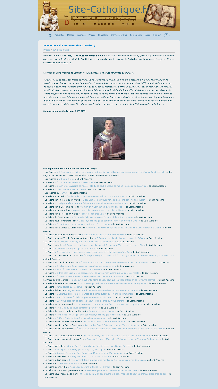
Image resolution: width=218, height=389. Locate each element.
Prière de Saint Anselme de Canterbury (69, 45)
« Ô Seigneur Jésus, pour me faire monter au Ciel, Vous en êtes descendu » (91, 204)
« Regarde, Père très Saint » (92, 214)
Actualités (59, 35)
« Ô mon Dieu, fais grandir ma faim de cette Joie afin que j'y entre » (99, 346)
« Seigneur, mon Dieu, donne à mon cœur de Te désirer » (98, 211)
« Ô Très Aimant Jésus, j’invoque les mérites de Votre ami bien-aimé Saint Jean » (106, 360)
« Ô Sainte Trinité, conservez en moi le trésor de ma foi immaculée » (116, 336)
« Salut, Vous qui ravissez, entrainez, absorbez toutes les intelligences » (113, 284)
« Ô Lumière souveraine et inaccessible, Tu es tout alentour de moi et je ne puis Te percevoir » (101, 186)
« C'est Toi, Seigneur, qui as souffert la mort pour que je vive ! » (108, 221)
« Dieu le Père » (67, 179)
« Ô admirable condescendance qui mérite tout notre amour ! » (96, 197)
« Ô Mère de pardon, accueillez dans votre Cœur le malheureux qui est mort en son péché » (120, 329)
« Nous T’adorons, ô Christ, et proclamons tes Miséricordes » (84, 298)
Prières (91, 35)
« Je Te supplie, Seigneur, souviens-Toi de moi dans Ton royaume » (102, 218)
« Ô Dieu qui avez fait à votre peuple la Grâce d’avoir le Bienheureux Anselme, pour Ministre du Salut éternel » (111, 172)
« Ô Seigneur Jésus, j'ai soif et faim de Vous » (104, 322)
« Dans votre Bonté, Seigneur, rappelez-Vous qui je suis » (111, 325)
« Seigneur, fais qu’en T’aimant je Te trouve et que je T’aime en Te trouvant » (123, 339)
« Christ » (64, 193)
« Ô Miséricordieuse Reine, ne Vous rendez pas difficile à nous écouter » (90, 277)
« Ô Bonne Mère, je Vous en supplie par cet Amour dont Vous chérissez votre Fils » (103, 245)
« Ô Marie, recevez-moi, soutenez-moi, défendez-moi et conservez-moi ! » (115, 263)
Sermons (81, 35)
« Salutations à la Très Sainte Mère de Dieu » (104, 235)
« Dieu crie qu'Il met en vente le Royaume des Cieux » (112, 371)
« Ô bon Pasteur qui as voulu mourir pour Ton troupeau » (83, 224)
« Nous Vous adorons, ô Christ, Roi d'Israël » (90, 367)
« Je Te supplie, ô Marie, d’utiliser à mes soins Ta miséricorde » (85, 242)
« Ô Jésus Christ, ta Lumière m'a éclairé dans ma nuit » (82, 318)
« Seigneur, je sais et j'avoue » (101, 312)
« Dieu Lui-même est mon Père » (71, 190)
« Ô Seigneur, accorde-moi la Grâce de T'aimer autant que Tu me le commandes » (95, 294)
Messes (70, 35)
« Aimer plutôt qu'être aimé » (69, 287)
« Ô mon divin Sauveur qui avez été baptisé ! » (102, 207)
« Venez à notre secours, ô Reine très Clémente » (79, 270)
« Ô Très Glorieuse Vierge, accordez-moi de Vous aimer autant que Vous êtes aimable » (98, 273)
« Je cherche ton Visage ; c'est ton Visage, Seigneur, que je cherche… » (89, 315)
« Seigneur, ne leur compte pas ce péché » (90, 357)
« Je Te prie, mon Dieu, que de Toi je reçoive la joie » (81, 350)
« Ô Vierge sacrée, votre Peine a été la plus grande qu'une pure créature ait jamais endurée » (128, 256)
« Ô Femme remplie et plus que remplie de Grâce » (120, 238)
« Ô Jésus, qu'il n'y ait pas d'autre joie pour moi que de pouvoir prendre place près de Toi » (123, 374)
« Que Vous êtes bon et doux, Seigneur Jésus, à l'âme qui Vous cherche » (90, 301)
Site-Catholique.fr (109, 10)
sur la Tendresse (61, 50)
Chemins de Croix (118, 35)
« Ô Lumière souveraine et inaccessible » (75, 183)
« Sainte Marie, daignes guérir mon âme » (75, 249)
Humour (157, 35)
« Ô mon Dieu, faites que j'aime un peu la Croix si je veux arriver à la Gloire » (124, 228)
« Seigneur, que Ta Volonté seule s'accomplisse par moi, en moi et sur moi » (102, 291)
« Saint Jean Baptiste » (68, 364)
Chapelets (103, 35)
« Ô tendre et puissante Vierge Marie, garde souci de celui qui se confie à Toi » (93, 252)
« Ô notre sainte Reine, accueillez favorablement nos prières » (85, 266)
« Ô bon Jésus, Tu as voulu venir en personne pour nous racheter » (114, 200)
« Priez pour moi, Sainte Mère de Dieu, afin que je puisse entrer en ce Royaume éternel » (113, 280)
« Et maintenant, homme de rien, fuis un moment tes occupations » (109, 305)
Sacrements (136, 35)
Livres (147, 35)
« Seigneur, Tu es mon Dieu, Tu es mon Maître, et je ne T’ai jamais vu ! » (90, 353)
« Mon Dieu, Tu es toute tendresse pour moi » (77, 308)
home (50, 35)
